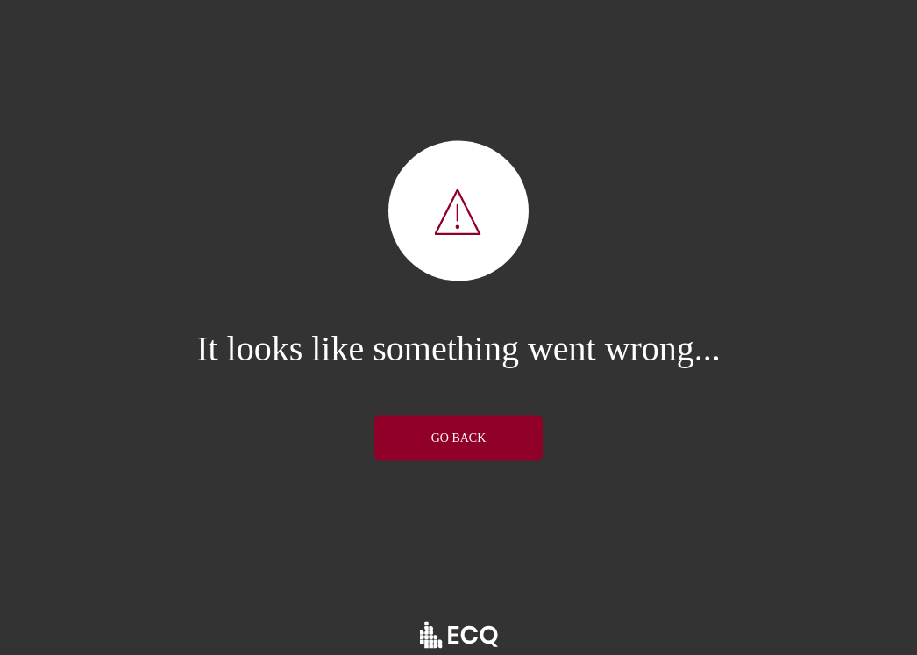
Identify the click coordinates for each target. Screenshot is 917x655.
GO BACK (459, 437)
